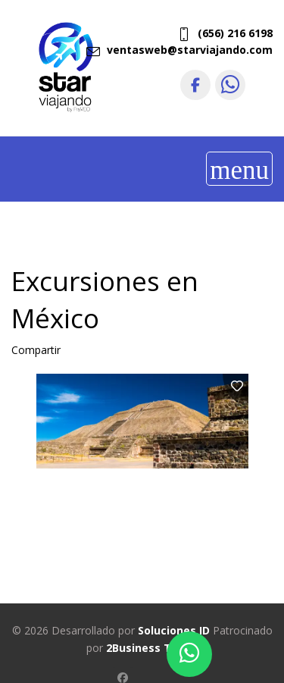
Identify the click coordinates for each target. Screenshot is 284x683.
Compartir (36, 350)
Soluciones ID (174, 630)
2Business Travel (152, 648)
